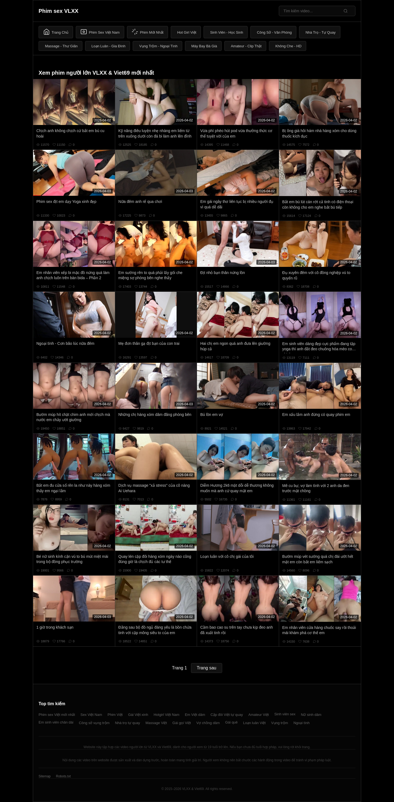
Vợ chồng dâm (208, 723)
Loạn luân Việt (254, 723)
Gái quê (231, 722)
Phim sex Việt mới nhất (57, 715)
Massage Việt (156, 723)
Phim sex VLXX (59, 11)
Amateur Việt (258, 715)
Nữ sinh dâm (311, 715)
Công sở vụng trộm (94, 723)
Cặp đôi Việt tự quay (227, 715)
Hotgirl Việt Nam (166, 715)
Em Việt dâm (195, 715)
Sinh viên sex (284, 714)
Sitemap (45, 776)
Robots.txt (63, 776)
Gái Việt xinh (138, 715)
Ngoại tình (301, 723)
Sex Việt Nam (91, 715)
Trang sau (206, 668)
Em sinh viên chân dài (56, 722)
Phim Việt (115, 715)
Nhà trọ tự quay (127, 723)
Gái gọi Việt (181, 723)
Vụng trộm (279, 723)
